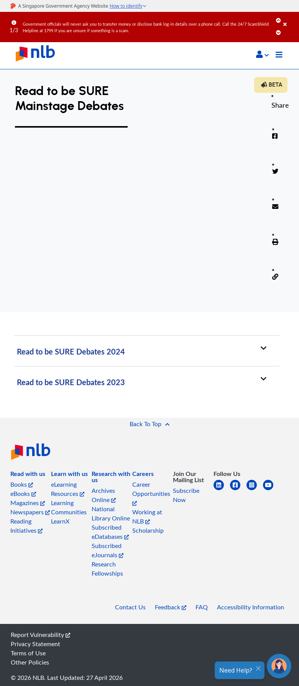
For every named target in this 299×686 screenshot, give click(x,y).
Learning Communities (69, 507)
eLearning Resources (67, 489)
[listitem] (27, 475)
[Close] (290, 19)
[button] (262, 54)
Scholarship (148, 530)
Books (21, 484)
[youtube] (271, 489)
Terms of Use (28, 653)
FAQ (202, 607)
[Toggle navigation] (279, 56)
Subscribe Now (186, 495)
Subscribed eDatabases (110, 532)
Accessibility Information (250, 607)
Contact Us (130, 607)
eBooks (23, 493)
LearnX (60, 521)
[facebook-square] (238, 489)
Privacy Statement (35, 644)
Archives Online (104, 495)
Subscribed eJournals (107, 550)
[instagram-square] (254, 489)
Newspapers (30, 512)
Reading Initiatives (26, 526)
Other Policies (30, 662)
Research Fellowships (107, 569)
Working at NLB (147, 516)
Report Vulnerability (40, 634)
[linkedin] (222, 489)
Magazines (27, 503)
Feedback (170, 607)
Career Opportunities (151, 493)
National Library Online (111, 513)
